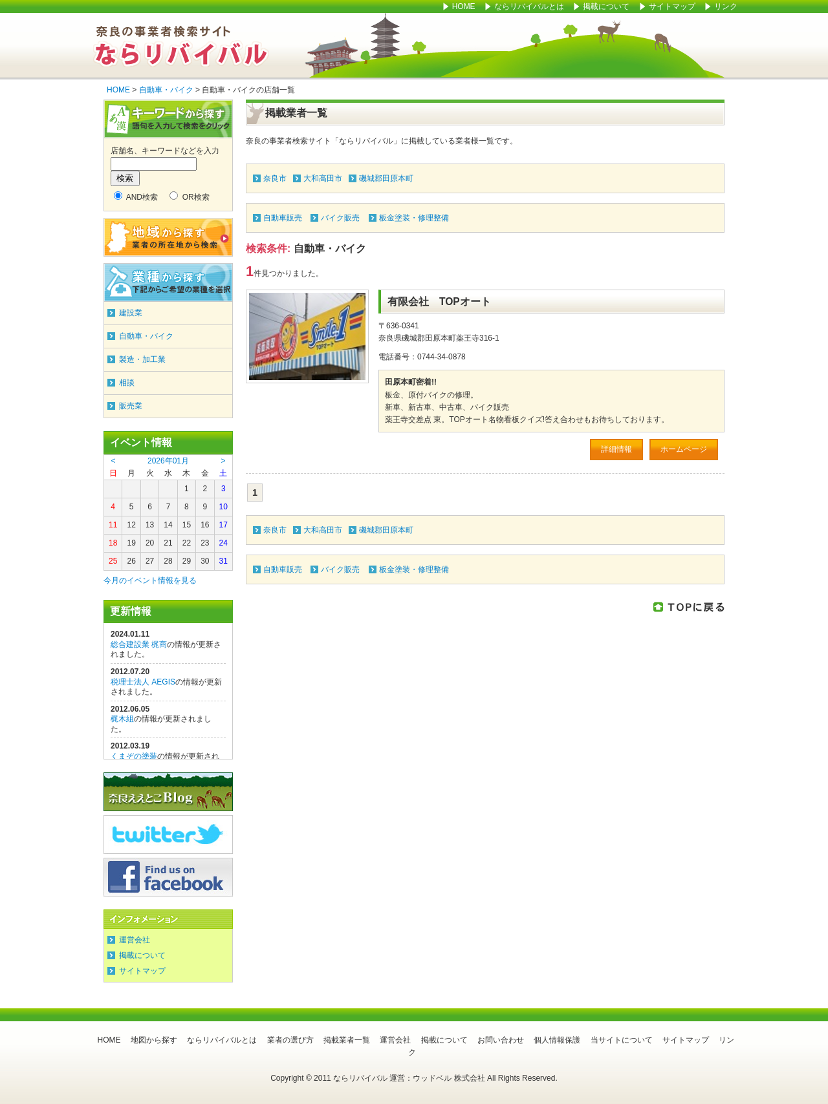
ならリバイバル (181, 45)
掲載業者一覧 (346, 1040)
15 (186, 524)
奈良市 (275, 178)
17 (223, 524)
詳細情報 (616, 449)
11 (113, 524)
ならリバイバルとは (529, 6)
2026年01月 (168, 460)
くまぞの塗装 (134, 756)
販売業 (130, 405)
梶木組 (122, 718)
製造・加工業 (142, 359)
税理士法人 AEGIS (143, 681)
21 (168, 542)
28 (168, 561)
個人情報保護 (557, 1040)
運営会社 (134, 939)
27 (150, 561)
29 (186, 561)
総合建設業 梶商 (139, 644)
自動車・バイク (166, 89)
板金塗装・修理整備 (414, 217)
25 (113, 561)
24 (223, 542)
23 (205, 542)
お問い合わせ (500, 1040)
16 (205, 524)
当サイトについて (622, 1040)
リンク (725, 6)
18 (113, 542)
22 (186, 542)
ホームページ (683, 449)
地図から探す (154, 1040)
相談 (127, 382)
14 (168, 524)
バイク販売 (340, 217)
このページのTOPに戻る (688, 606)
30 (205, 561)
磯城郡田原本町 (386, 178)
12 (131, 524)
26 (131, 561)
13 (150, 524)
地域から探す (168, 237)
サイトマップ (673, 6)
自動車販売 (282, 217)
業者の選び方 (290, 1040)
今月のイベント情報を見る (150, 580)
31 (223, 561)
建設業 (130, 312)
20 (150, 542)
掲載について (606, 6)
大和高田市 (322, 178)
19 (131, 542)
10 (223, 506)
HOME (463, 6)
